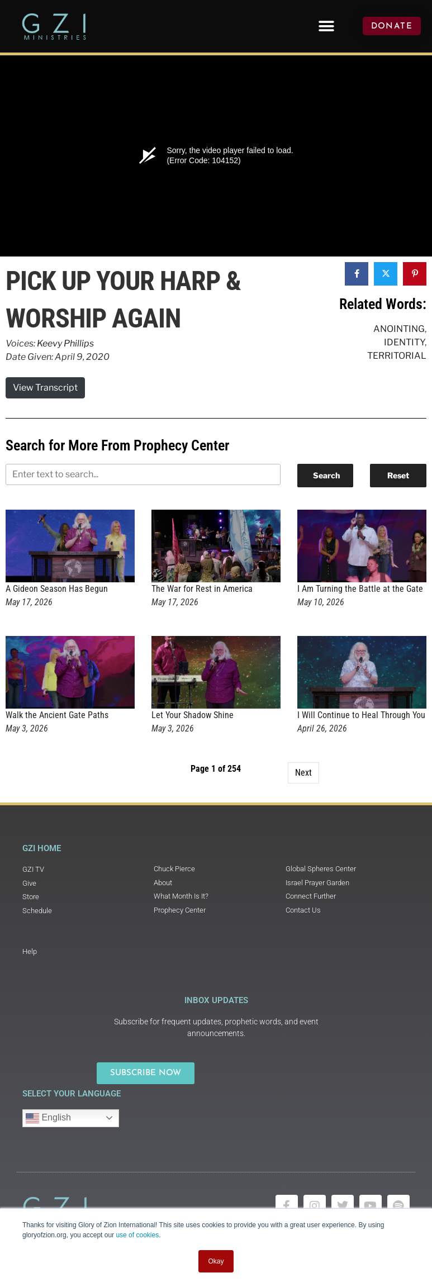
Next (303, 772)
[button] (326, 26)
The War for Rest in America (202, 588)
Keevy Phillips (65, 343)
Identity (404, 342)
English (48, 1118)
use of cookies (137, 1235)
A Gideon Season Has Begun (57, 588)
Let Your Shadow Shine (192, 715)
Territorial (396, 355)
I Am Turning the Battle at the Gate (360, 588)
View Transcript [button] (45, 387)
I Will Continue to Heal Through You (361, 715)
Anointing (399, 329)
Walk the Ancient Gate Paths (57, 715)
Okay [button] (216, 1261)
